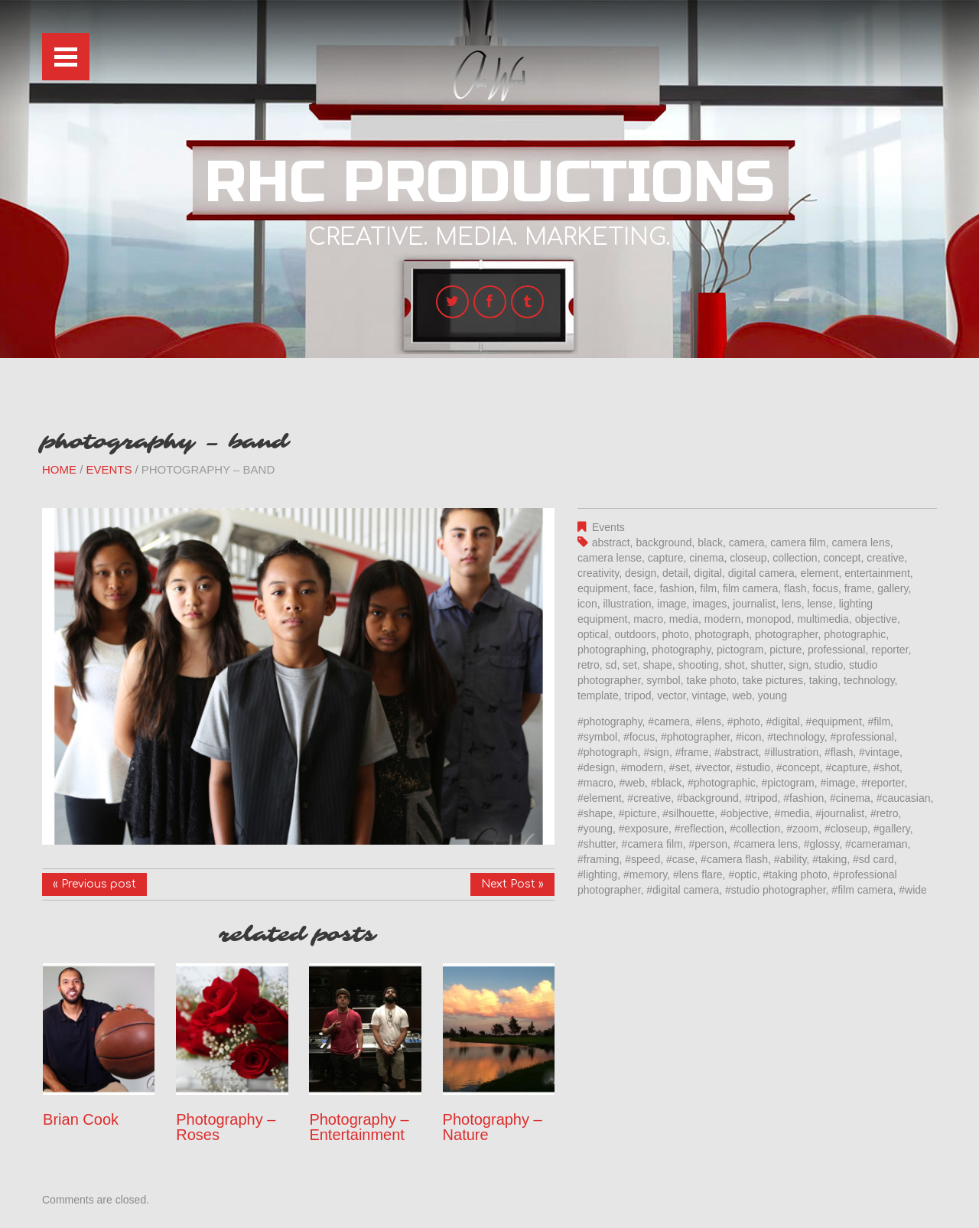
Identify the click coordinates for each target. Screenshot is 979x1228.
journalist (754, 604)
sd (611, 665)
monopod (768, 619)
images (709, 604)
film (708, 588)
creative (885, 558)
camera (747, 542)
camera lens (860, 542)
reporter (889, 649)
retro (588, 665)
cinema (706, 558)
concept (841, 558)
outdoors (634, 634)
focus (825, 588)
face (643, 588)
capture (666, 558)
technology (869, 680)
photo (675, 634)
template (598, 695)
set (630, 665)
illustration (627, 604)
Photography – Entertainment (358, 1127)
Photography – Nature (492, 1127)
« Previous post (94, 884)
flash (795, 588)
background (663, 542)
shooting (698, 665)
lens (792, 604)
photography (681, 649)
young (772, 695)
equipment (602, 588)
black (710, 542)
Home (59, 469)
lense (819, 604)
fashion (676, 588)
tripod (637, 695)
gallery (892, 588)
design (640, 573)
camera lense (609, 558)
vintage (708, 695)
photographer (786, 634)
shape (657, 665)
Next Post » (512, 884)
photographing (611, 649)
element (820, 573)
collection (794, 558)
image (671, 604)
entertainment (877, 573)
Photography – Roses (225, 1127)
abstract (611, 542)
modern (722, 619)
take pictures (773, 680)
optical (592, 634)
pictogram (740, 649)
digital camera (761, 573)
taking (823, 680)
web (742, 695)
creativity (598, 573)
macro (648, 619)
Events (109, 469)
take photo (711, 680)
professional (837, 649)
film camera (750, 588)
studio (829, 665)
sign (798, 665)
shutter (767, 665)
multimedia (823, 619)
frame (858, 588)
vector (671, 695)
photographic (855, 634)
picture (785, 649)
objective (876, 619)
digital (708, 573)
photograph (721, 634)
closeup (748, 558)
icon (587, 604)
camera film (797, 542)
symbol (663, 680)
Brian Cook (81, 1119)
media (683, 619)
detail (675, 573)
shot (734, 665)
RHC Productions (489, 182)
